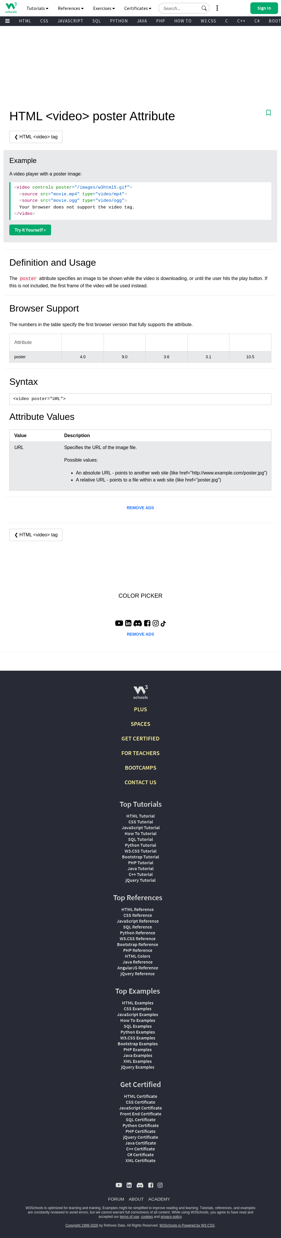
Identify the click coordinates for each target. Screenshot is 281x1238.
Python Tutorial (140, 845)
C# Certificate (140, 1154)
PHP (160, 21)
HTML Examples (137, 1003)
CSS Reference (137, 915)
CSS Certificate (140, 1102)
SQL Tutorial (140, 839)
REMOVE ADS (140, 507)
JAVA (142, 21)
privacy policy (171, 1217)
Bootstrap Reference (137, 944)
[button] (204, 8)
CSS (44, 21)
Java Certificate (140, 1143)
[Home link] (11, 7)
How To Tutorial (140, 833)
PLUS (140, 709)
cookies (147, 1217)
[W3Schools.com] (140, 694)
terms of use (129, 1217)
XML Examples (137, 1061)
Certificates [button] (137, 8)
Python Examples (138, 1032)
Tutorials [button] (37, 8)
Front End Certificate (140, 1114)
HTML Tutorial (140, 816)
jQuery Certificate (140, 1137)
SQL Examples (138, 1026)
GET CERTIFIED (140, 738)
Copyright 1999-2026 (81, 1225)
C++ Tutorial (141, 874)
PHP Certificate (140, 1131)
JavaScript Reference (138, 921)
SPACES (140, 723)
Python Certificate (141, 1125)
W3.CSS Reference (138, 938)
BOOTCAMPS (140, 767)
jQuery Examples (137, 1067)
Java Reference (138, 962)
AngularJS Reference (137, 968)
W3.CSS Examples (137, 1038)
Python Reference (137, 933)
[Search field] (184, 8)
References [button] (71, 8)
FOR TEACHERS (140, 753)
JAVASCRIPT (70, 21)
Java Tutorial (140, 868)
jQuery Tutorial (140, 880)
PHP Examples (137, 1049)
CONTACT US (140, 782)
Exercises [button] (104, 8)
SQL (96, 21)
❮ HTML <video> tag (35, 136)
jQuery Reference (138, 973)
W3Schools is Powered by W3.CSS (187, 1225)
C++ (241, 21)
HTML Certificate (140, 1096)
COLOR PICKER (140, 595)
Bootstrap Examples (138, 1043)
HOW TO (183, 21)
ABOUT (136, 1199)
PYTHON (119, 21)
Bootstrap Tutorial (140, 857)
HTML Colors (137, 956)
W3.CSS (208, 21)
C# (257, 21)
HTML (25, 21)
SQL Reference (137, 927)
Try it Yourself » (30, 230)
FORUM (116, 1199)
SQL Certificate (141, 1119)
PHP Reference (137, 950)
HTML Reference (137, 909)
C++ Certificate (140, 1149)
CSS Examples (137, 1008)
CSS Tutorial (140, 822)
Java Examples (137, 1055)
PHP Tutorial (140, 862)
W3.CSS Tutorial (140, 851)
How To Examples (137, 1020)
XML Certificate (140, 1160)
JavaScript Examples (137, 1014)
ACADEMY (159, 1199)
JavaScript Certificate (140, 1108)
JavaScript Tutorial (141, 827)
